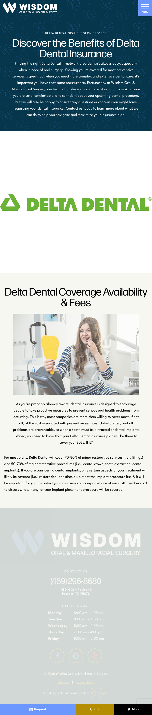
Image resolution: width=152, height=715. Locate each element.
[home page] (30, 8)
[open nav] (145, 8)
